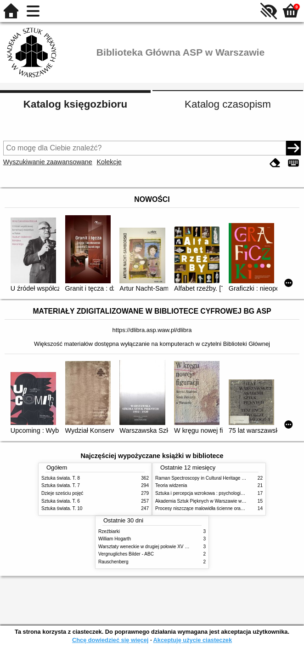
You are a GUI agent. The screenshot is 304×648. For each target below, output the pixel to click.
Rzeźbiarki (109, 531)
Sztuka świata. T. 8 (60, 478)
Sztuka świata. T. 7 (60, 485)
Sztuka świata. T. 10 (61, 508)
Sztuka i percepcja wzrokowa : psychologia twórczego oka (214, 493)
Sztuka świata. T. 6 (60, 501)
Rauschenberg (113, 561)
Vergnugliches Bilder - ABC (126, 553)
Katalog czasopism (228, 104)
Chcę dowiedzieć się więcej (110, 640)
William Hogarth (114, 538)
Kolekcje (108, 162)
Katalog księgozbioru (75, 104)
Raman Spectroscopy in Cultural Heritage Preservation (211, 478)
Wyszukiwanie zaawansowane (47, 162)
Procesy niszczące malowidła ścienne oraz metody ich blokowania (223, 508)
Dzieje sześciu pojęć (62, 493)
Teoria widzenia (171, 485)
